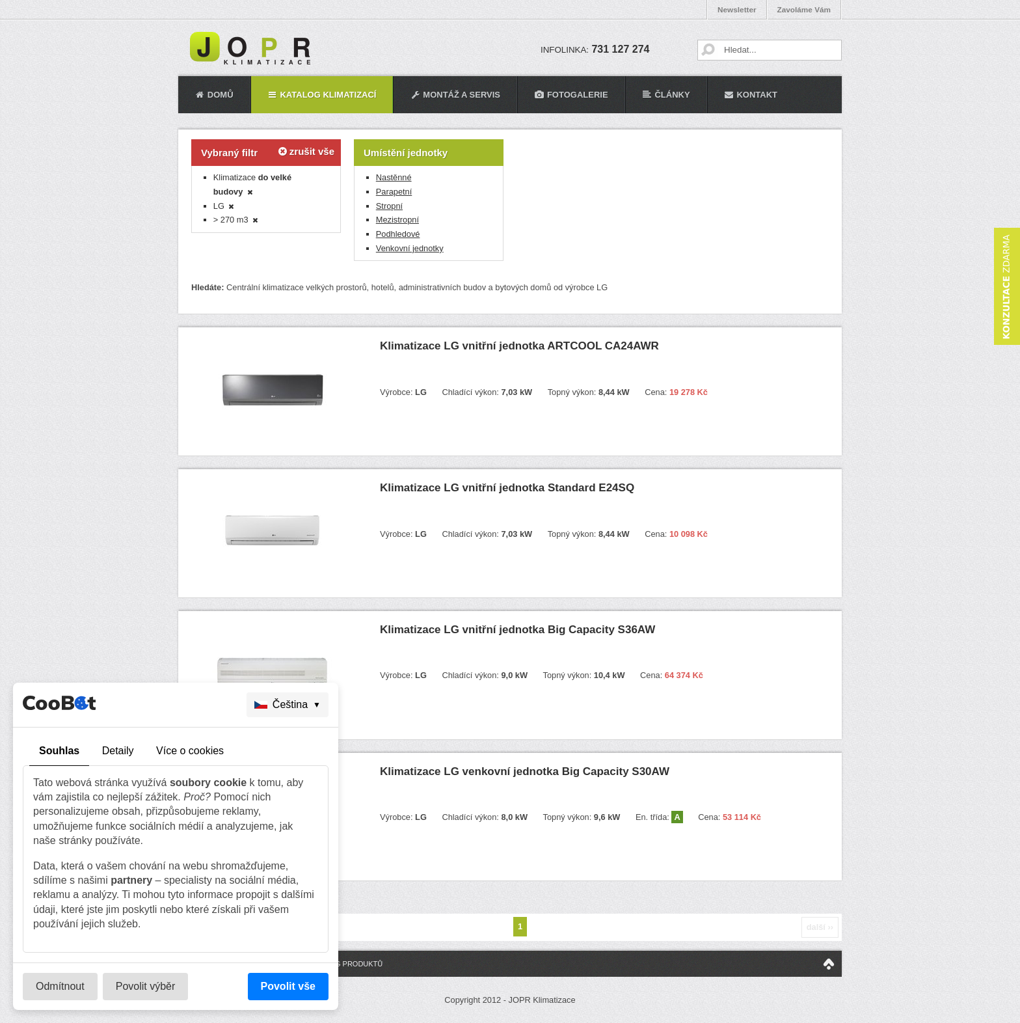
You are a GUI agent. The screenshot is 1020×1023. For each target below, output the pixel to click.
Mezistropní (397, 220)
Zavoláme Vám (804, 9)
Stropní (389, 206)
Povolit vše (288, 986)
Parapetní (394, 192)
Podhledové (398, 234)
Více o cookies (190, 750)
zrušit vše (306, 151)
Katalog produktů (345, 964)
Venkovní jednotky (410, 248)
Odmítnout (60, 986)
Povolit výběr (146, 986)
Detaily (118, 750)
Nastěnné (394, 177)
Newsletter (737, 9)
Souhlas (59, 750)
